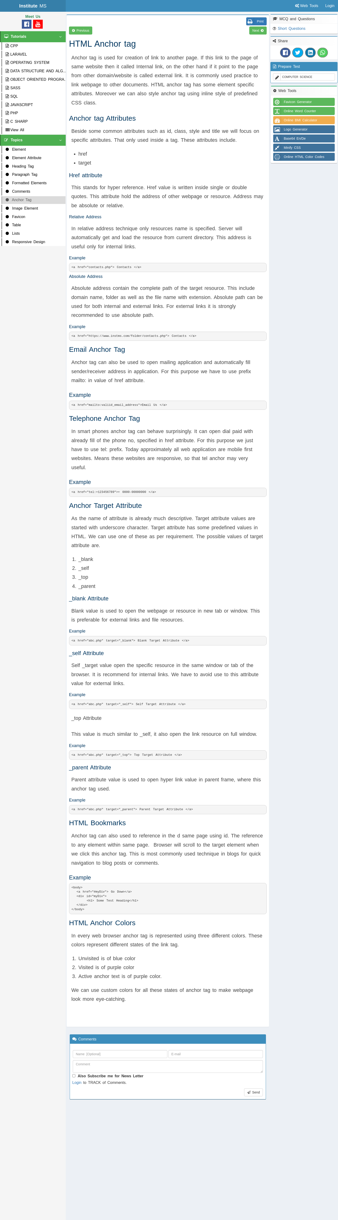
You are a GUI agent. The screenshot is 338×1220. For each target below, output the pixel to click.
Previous (80, 30)
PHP (12, 113)
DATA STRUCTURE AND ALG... (35, 71)
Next (258, 30)
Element (16, 149)
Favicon (15, 217)
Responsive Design (25, 242)
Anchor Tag (18, 200)
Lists (13, 233)
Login (76, 1083)
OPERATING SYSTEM (27, 63)
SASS (13, 88)
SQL (12, 96)
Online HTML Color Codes (298, 157)
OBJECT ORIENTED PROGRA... (35, 79)
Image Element (22, 208)
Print (255, 21)
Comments (18, 191)
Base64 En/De (289, 138)
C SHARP (17, 121)
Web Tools (306, 6)
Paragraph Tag (21, 174)
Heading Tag (20, 166)
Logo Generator (290, 129)
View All (15, 130)
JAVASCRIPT (19, 105)
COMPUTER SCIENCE (292, 77)
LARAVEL (16, 54)
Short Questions (291, 29)
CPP (12, 46)
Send (253, 1092)
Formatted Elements (26, 183)
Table (13, 225)
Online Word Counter (294, 111)
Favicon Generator (292, 102)
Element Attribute (23, 158)
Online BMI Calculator (295, 120)
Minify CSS (287, 147)
